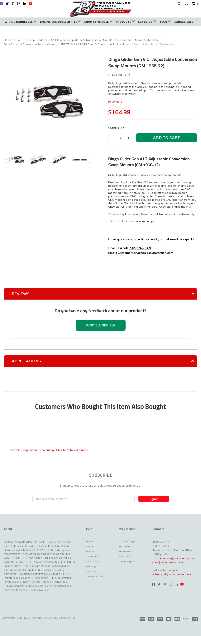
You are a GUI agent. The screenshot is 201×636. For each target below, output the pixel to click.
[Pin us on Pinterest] (13, 3)
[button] (179, 4)
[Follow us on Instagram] (18, 3)
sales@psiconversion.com (167, 562)
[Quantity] (120, 137)
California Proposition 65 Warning (31, 450)
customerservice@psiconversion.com (174, 558)
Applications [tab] (26, 361)
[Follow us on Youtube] (30, 3)
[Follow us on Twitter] (7, 3)
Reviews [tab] (21, 293)
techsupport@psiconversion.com (171, 574)
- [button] (112, 138)
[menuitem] (20, 21)
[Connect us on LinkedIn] (24, 3)
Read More (115, 101)
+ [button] (129, 138)
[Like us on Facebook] (1, 3)
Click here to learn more (72, 450)
